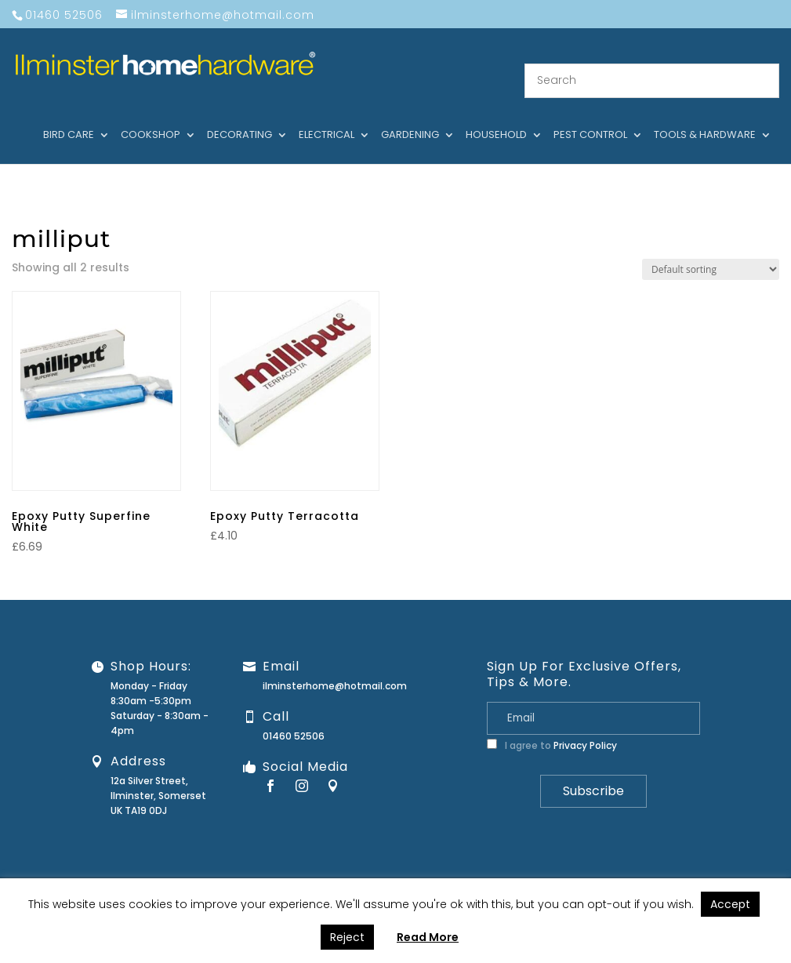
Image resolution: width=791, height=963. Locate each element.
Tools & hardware (705, 117)
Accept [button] (730, 904)
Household (496, 117)
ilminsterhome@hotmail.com (335, 667)
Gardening (410, 117)
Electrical (326, 117)
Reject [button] (347, 937)
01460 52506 (294, 718)
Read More (428, 937)
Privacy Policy (585, 727)
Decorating (239, 117)
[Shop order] (710, 250)
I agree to (552, 727)
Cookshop (150, 117)
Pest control (590, 117)
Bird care (68, 117)
